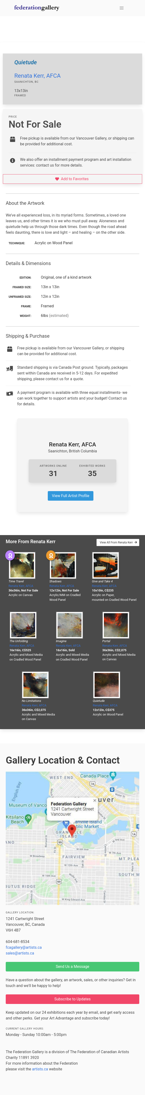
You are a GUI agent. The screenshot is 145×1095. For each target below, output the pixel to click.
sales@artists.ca (20, 953)
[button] (121, 8)
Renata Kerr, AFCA (37, 75)
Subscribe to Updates (72, 999)
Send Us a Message (72, 966)
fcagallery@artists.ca (24, 947)
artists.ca (40, 1069)
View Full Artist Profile (70, 495)
